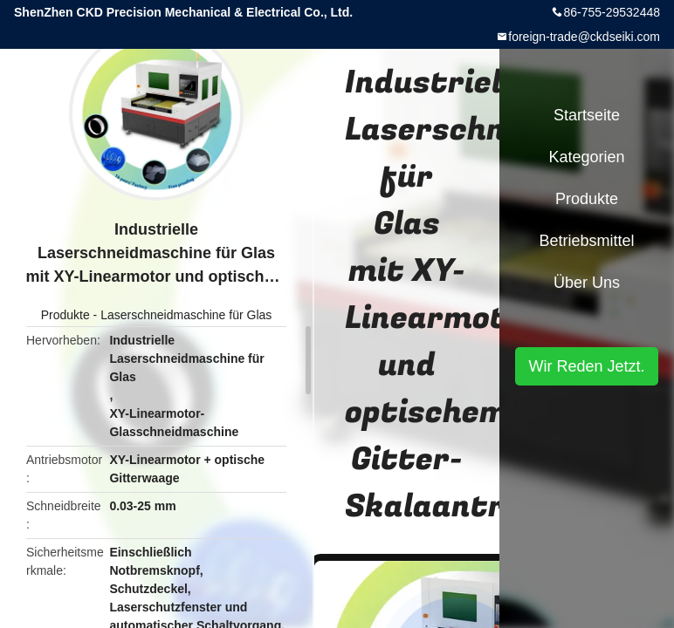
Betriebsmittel (586, 240)
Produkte (65, 315)
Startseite (587, 115)
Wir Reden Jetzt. (586, 366)
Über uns (587, 282)
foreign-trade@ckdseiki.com (584, 37)
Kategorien (586, 157)
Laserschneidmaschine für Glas (186, 315)
